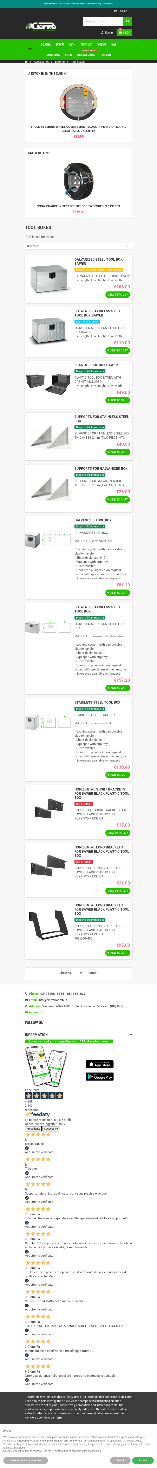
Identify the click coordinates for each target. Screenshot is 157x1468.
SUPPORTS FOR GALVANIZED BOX (101, 469)
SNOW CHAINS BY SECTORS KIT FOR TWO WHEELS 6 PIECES (78, 206)
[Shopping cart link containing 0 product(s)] (124, 32)
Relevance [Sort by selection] (33, 246)
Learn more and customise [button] (25, 1460)
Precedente (33, 1133)
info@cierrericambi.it (52, 1004)
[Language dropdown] (121, 11)
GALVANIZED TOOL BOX (93, 521)
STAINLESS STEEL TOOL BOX (97, 704)
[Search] (107, 21)
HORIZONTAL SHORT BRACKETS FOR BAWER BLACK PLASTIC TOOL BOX (101, 796)
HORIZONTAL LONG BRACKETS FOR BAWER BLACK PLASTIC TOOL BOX (101, 854)
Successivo (51, 1133)
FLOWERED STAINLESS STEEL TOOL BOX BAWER (97, 313)
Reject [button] (120, 1460)
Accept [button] (143, 1460)
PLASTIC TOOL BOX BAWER (96, 366)
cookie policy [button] (134, 1440)
